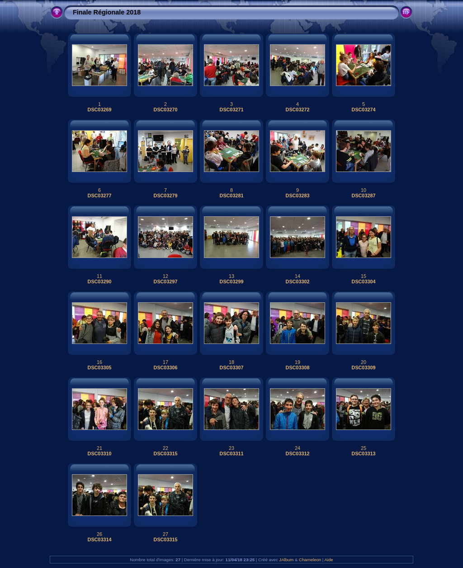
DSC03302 (298, 281)
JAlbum (286, 559)
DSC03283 (298, 195)
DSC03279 (166, 195)
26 (99, 534)
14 (297, 276)
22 (165, 448)
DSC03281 (232, 195)
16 (99, 362)
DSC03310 (100, 453)
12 (165, 276)
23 (231, 448)
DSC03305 (100, 367)
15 (363, 276)
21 (99, 448)
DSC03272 (298, 109)
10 (363, 190)
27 (165, 534)
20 (363, 362)
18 (231, 362)
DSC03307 (232, 367)
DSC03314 (100, 539)
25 (363, 448)
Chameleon (310, 559)
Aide (328, 559)
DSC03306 (166, 367)
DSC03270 (166, 109)
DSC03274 (364, 109)
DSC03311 (232, 453)
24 (297, 448)
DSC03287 (364, 195)
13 (231, 276)
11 (99, 276)
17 (165, 362)
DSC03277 (100, 195)
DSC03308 (298, 367)
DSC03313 (364, 453)
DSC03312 (298, 453)
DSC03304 (364, 281)
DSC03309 (364, 367)
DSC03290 (100, 281)
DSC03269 (100, 109)
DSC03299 (232, 281)
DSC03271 (232, 109)
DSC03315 (166, 453)
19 (297, 362)
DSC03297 (166, 281)
